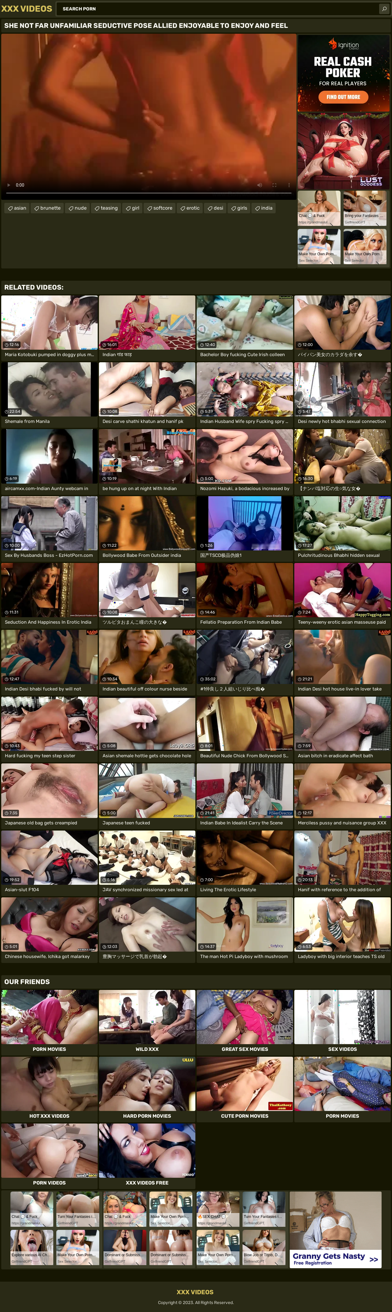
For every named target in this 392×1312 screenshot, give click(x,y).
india (267, 208)
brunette (50, 208)
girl (135, 208)
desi (218, 208)
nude (81, 208)
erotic (193, 208)
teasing (109, 208)
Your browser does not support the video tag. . (148, 117)
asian (20, 208)
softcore (162, 208)
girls (242, 208)
